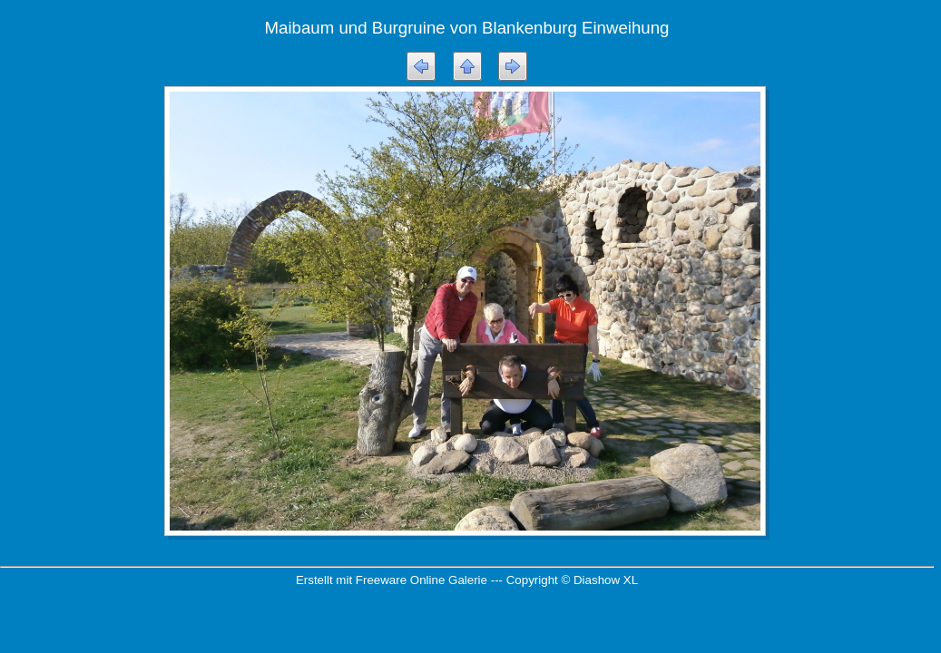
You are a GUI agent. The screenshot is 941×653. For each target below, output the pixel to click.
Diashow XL (605, 580)
